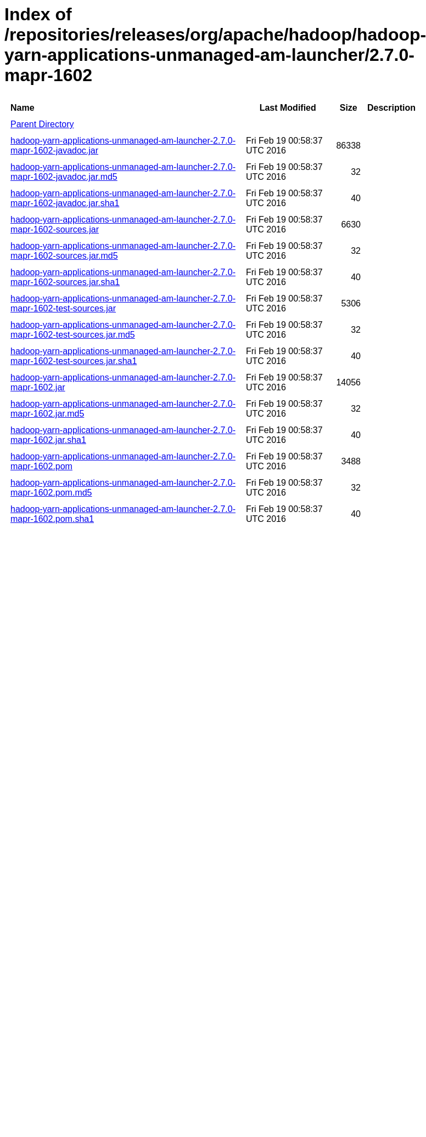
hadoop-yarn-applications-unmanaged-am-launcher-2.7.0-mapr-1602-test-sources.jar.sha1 (123, 356)
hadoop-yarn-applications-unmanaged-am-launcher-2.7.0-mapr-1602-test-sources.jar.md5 (123, 329)
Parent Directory (42, 124)
